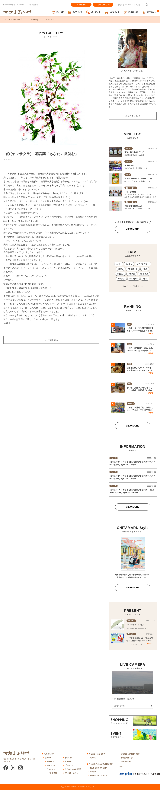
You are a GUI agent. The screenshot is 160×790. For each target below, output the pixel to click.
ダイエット (133, 269)
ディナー (134, 279)
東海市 (150, 333)
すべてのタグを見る (132, 286)
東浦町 (150, 393)
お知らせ (68, 758)
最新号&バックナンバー (98, 775)
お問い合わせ (126, 762)
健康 (145, 269)
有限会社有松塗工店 (133, 206)
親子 (145, 279)
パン (119, 264)
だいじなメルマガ (71, 773)
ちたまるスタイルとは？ (99, 768)
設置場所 (93, 772)
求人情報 (68, 762)
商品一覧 (93, 758)
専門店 (132, 274)
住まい (121, 274)
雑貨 (132, 628)
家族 (146, 628)
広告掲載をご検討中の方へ (130, 754)
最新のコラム (131, 116)
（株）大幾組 (130, 192)
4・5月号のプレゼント (136, 625)
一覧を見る (53, 340)
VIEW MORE (132, 229)
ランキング (51, 769)
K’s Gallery (34, 19)
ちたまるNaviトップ (13, 19)
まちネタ (144, 274)
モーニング (130, 644)
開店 (121, 269)
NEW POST (51, 765)
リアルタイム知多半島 (73, 769)
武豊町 (150, 353)
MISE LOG (50, 762)
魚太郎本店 (129, 165)
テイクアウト (143, 264)
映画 (136, 628)
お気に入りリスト (103, 5)
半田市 (150, 373)
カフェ (129, 264)
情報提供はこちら (127, 758)
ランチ (122, 279)
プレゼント (69, 765)
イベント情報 (52, 773)
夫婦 (142, 628)
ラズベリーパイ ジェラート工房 (138, 179)
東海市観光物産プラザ (134, 152)
